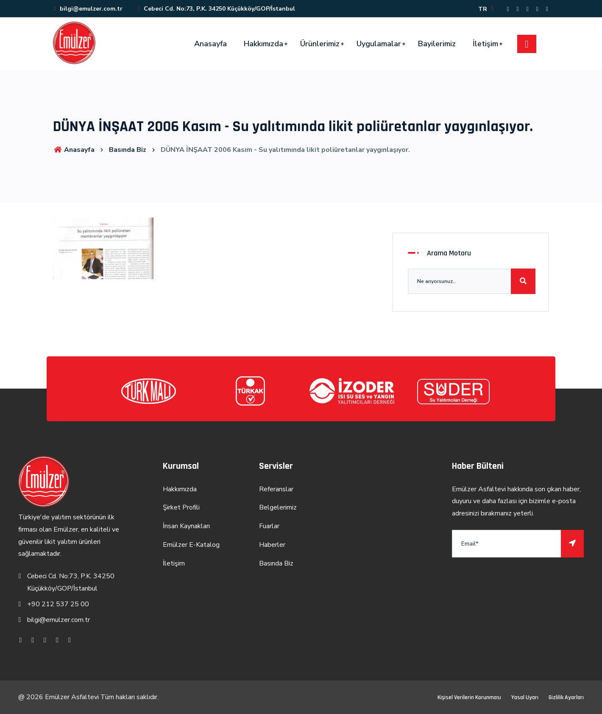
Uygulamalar (379, 44)
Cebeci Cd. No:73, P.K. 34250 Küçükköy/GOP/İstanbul (216, 9)
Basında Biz (127, 149)
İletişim (485, 44)
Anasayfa (210, 44)
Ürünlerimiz (320, 44)
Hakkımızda (263, 44)
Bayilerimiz (437, 44)
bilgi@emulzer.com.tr (88, 9)
